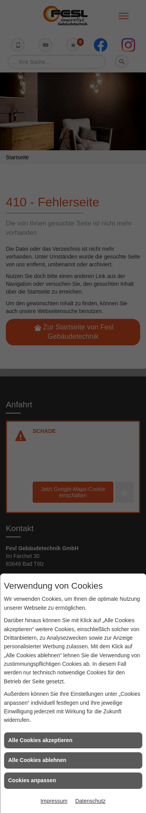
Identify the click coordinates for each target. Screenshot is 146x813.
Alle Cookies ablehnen (37, 760)
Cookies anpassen (32, 780)
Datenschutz (90, 801)
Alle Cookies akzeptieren (40, 740)
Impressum (53, 801)
